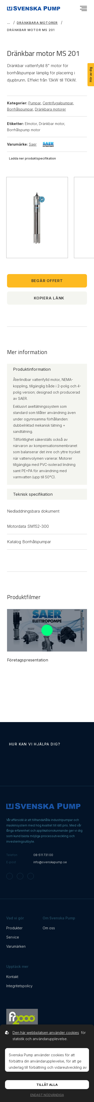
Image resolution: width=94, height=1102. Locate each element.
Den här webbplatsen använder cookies (46, 1032)
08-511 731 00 (43, 855)
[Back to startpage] (33, 8)
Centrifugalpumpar (58, 103)
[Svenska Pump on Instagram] (9, 876)
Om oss (49, 928)
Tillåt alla (47, 1085)
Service (12, 937)
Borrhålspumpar (20, 109)
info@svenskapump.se (50, 862)
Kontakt (12, 977)
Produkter (14, 928)
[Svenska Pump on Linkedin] (30, 876)
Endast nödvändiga (47, 1095)
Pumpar (35, 103)
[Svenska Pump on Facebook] (20, 876)
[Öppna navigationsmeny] (83, 8)
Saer (41, 144)
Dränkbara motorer (37, 23)
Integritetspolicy (19, 986)
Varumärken (16, 946)
